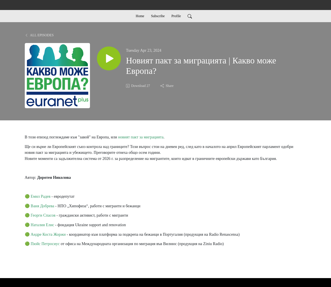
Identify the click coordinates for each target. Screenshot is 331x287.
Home (140, 16)
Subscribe (158, 16)
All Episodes (39, 35)
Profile (176, 16)
